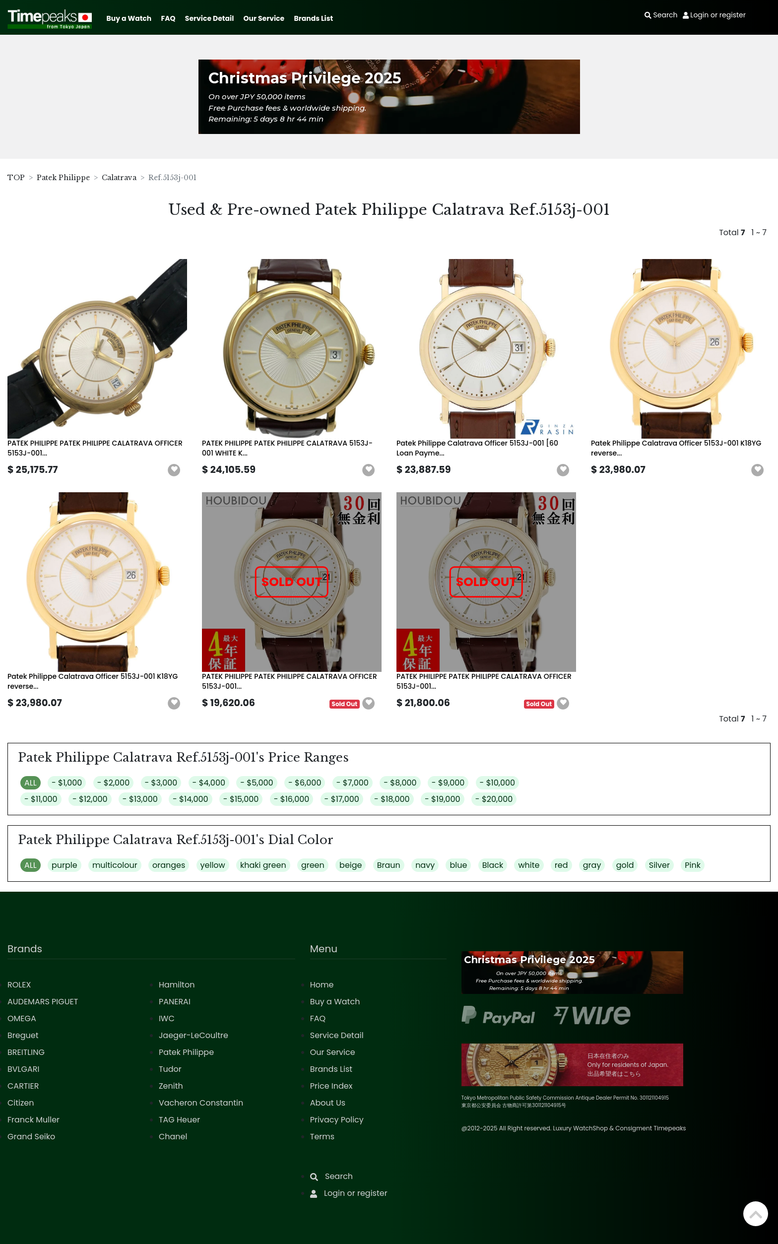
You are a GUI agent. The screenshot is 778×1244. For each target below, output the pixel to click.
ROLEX (19, 984)
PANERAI (175, 1001)
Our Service (264, 18)
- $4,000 (209, 782)
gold (625, 865)
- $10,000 (498, 782)
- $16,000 (292, 799)
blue (458, 865)
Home (322, 984)
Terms (322, 1136)
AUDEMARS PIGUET (42, 1001)
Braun (388, 865)
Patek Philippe (63, 177)
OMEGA (21, 1018)
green (312, 865)
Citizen (20, 1103)
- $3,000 (161, 782)
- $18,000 (392, 799)
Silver (659, 865)
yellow (212, 865)
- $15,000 (241, 799)
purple (64, 865)
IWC (167, 1018)
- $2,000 (113, 782)
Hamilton (177, 984)
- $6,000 (305, 782)
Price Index (331, 1086)
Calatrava (119, 177)
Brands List (313, 18)
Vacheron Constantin (201, 1103)
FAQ (168, 18)
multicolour (114, 865)
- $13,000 (140, 799)
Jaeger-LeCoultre (193, 1035)
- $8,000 (400, 782)
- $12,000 (90, 799)
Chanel (173, 1136)
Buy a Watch (128, 18)
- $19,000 (442, 799)
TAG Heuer (179, 1119)
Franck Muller (33, 1119)
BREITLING (26, 1052)
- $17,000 (341, 799)
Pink (693, 865)
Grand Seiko (31, 1136)
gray (592, 865)
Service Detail (209, 18)
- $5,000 (256, 782)
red (561, 865)
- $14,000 (190, 799)
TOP (16, 177)
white (528, 865)
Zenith (171, 1086)
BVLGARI (23, 1069)
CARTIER (23, 1086)
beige (350, 865)
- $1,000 (67, 782)
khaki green (263, 865)
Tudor (170, 1069)
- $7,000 (352, 782)
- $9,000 (448, 782)
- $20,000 (494, 799)
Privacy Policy (337, 1119)
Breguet (23, 1035)
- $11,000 (41, 799)
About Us (327, 1103)
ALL (30, 782)
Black (493, 865)
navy (425, 865)
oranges (168, 865)
